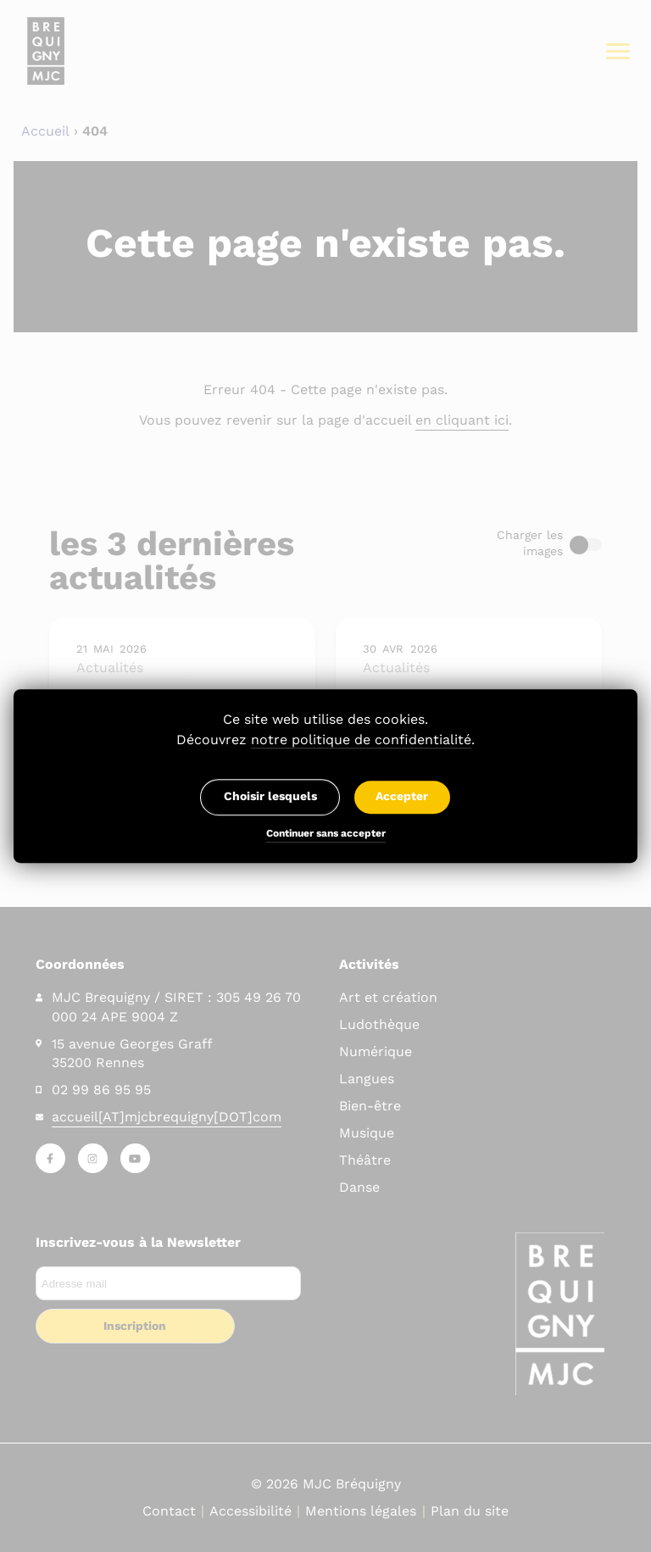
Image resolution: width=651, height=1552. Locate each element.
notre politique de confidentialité (361, 739)
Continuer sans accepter (326, 835)
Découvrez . (325, 739)
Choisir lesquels (270, 797)
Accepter (402, 797)
